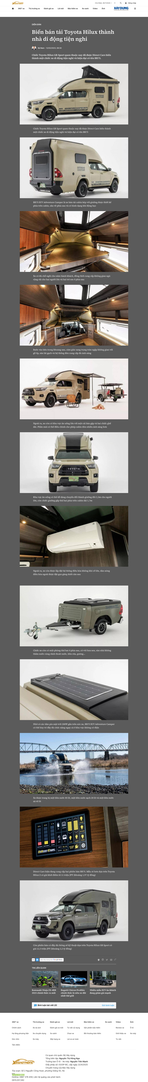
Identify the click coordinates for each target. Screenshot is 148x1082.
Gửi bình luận (108, 1005)
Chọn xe (70, 1033)
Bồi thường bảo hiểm (92, 1033)
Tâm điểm (16, 1045)
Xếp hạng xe (55, 1039)
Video (95, 8)
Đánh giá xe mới (56, 1028)
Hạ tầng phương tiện (20, 1033)
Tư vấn (118, 1039)
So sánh (53, 1033)
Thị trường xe (34, 8)
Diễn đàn (36, 24)
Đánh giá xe (49, 8)
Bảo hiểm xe (73, 8)
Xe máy (36, 1039)
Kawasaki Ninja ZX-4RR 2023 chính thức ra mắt (44, 991)
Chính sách (16, 1028)
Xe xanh (85, 8)
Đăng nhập (132, 3)
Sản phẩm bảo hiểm (92, 1028)
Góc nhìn (15, 1039)
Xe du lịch (37, 1028)
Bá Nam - (42, 48)
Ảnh (103, 8)
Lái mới (61, 8)
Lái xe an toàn (73, 1039)
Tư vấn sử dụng (73, 1028)
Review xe (120, 1028)
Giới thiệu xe (121, 1033)
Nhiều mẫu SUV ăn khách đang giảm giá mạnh (103, 991)
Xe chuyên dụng (39, 1033)
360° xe (21, 8)
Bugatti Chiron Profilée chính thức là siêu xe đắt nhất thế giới (73, 993)
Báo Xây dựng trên (52, 959)
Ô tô (132, 1028)
